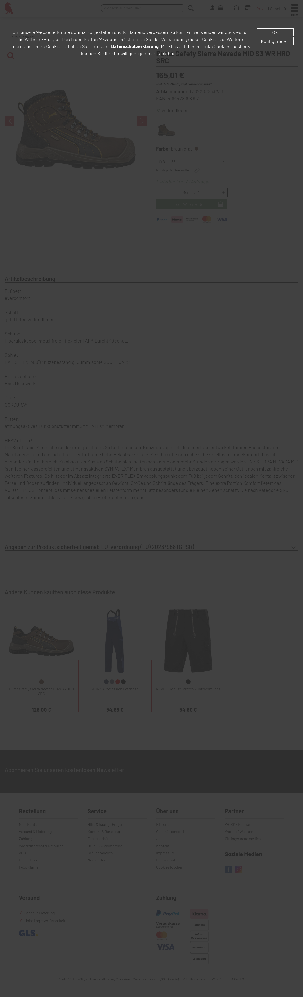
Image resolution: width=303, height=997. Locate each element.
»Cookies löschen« (230, 46)
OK (275, 32)
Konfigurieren (275, 41)
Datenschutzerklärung (135, 46)
